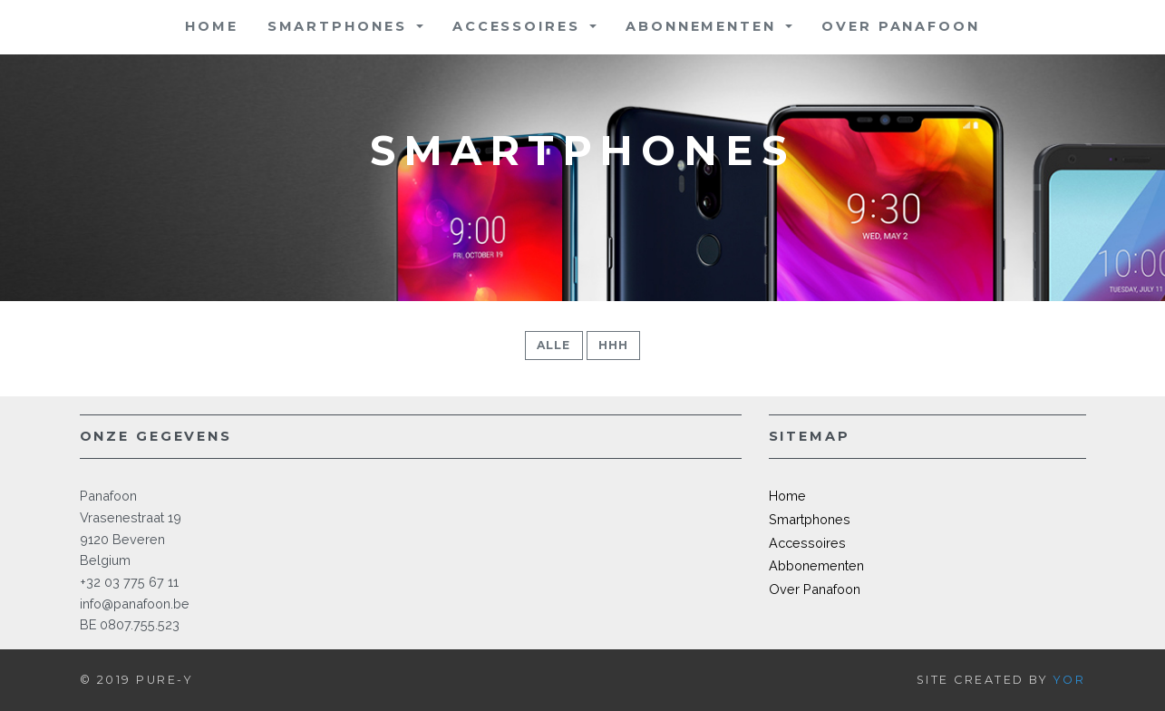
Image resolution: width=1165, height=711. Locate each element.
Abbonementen (816, 565)
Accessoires (519, 26)
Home (211, 26)
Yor (1069, 680)
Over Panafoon (900, 26)
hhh (613, 345)
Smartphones (340, 26)
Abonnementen (704, 26)
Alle (554, 345)
